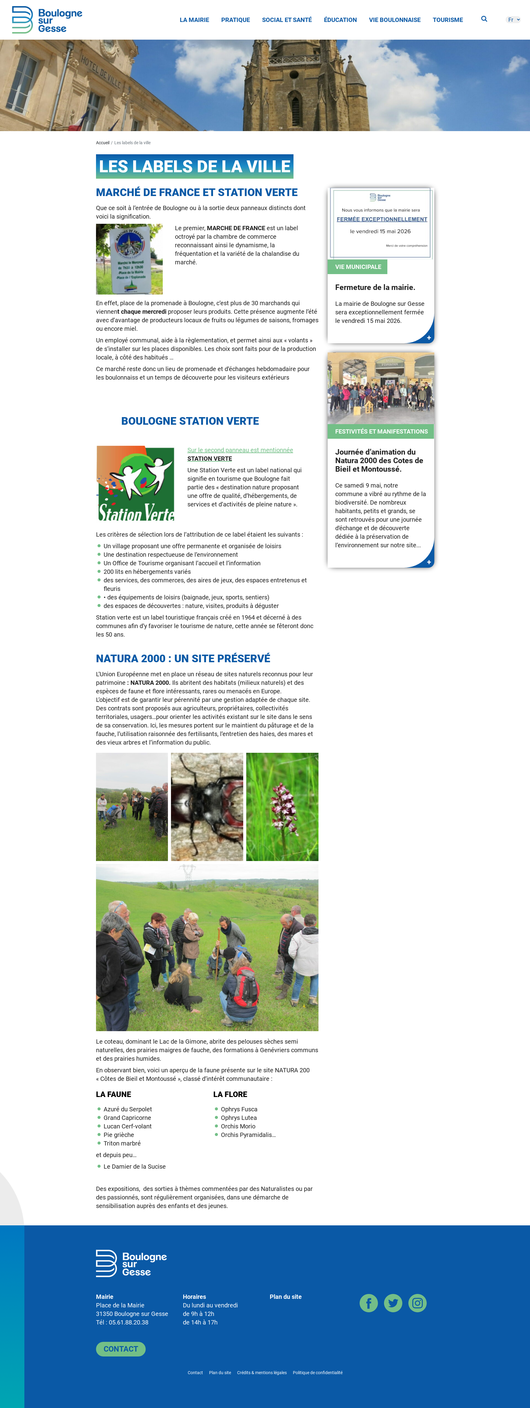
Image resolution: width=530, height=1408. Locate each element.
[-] (513, 19)
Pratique (235, 19)
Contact (121, 1349)
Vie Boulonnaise (395, 19)
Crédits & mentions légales (262, 1372)
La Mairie (194, 19)
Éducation (340, 19)
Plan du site (286, 1296)
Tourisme (448, 19)
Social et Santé (287, 19)
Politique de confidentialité (318, 1372)
